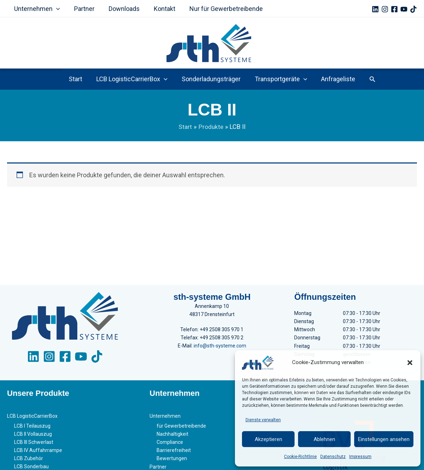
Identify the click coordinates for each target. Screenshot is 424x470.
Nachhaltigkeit (172, 436)
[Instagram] (384, 9)
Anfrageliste (335, 79)
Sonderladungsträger (211, 79)
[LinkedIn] (33, 359)
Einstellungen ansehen (384, 439)
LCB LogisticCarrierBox (133, 79)
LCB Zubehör (28, 460)
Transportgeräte (279, 79)
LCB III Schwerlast (33, 444)
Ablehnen (324, 439)
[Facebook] (394, 9)
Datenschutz (333, 456)
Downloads (120, 8)
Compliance (170, 444)
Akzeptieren (268, 439)
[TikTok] (413, 9)
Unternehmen (36, 9)
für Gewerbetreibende (181, 427)
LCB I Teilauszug (32, 427)
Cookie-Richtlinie (300, 456)
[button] (409, 362)
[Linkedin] (375, 9)
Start (78, 79)
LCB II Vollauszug (33, 436)
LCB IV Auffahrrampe (38, 452)
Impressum (360, 456)
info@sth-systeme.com (220, 348)
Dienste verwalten (263, 419)
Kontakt (159, 8)
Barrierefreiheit (174, 452)
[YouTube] (403, 9)
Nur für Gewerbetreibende (219, 8)
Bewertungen (172, 460)
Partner (82, 8)
